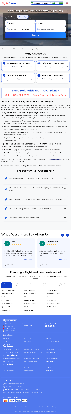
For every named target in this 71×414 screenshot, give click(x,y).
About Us (6, 338)
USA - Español (8, 326)
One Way (11, 17)
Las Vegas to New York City (33, 352)
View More (7, 344)
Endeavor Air (51, 297)
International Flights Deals (11, 358)
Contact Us (27, 338)
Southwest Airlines (54, 293)
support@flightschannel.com (14, 383)
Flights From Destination (47, 284)
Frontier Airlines (30, 303)
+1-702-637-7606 (24, 390)
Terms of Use (19, 407)
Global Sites (13, 324)
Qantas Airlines (7, 307)
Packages (27, 341)
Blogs (5, 341)
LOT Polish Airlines (8, 290)
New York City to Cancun (11, 349)
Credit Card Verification (53, 341)
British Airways (29, 290)
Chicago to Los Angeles (10, 352)
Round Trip (22, 17)
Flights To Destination (62, 284)
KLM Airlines (51, 300)
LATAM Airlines (7, 303)
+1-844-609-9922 (19, 95)
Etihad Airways (29, 297)
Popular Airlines (6, 284)
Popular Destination (19, 284)
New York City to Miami (53, 349)
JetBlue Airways (7, 297)
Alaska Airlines (50, 368)
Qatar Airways (52, 290)
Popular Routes (32, 284)
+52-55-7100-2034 (35, 390)
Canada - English (9, 328)
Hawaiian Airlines (8, 370)
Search (35, 35)
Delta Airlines (29, 310)
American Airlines (53, 303)
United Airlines (29, 300)
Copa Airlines (6, 300)
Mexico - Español (9, 331)
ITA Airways (5, 310)
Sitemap (48, 338)
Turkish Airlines (52, 307)
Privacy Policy (51, 407)
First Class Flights (8, 361)
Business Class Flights (31, 361)
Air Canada (28, 307)
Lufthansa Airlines (8, 293)
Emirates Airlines (30, 293)
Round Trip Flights (52, 358)
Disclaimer (28, 407)
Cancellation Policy (39, 407)
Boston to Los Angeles (31, 349)
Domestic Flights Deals (31, 358)
